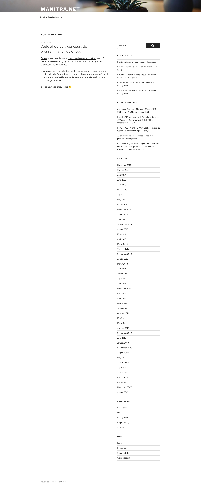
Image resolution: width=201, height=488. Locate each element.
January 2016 (123, 273)
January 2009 (123, 362)
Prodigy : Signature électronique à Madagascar (137, 62)
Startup (120, 427)
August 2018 (122, 259)
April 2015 (121, 283)
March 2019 (122, 244)
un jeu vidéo (62, 87)
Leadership (122, 408)
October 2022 (123, 190)
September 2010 (124, 333)
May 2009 (121, 357)
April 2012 (121, 298)
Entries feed (122, 448)
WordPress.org (123, 458)
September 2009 (124, 348)
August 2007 (122, 392)
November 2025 (124, 165)
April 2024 (121, 175)
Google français (53, 80)
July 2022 (121, 194)
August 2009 (123, 353)
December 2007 (124, 382)
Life (118, 413)
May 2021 (121, 200)
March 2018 (122, 264)
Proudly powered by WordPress (53, 482)
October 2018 (123, 249)
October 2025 (123, 170)
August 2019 (122, 229)
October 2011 (123, 313)
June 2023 (121, 180)
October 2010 (123, 328)
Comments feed (124, 453)
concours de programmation (82, 58)
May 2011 (121, 318)
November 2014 (124, 288)
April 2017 (121, 269)
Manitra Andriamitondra (51, 17)
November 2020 (124, 209)
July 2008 (121, 367)
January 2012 (123, 308)
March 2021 (122, 204)
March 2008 (122, 377)
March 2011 (122, 323)
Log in (119, 443)
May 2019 (121, 234)
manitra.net (60, 9)
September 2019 (124, 224)
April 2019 (121, 239)
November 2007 (124, 387)
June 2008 (122, 372)
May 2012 (121, 293)
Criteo (44, 58)
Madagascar (122, 417)
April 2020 (121, 219)
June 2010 (121, 338)
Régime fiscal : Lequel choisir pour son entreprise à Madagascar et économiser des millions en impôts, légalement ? (138, 146)
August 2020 (122, 214)
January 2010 (123, 343)
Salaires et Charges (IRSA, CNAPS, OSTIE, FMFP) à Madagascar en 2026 (138, 120)
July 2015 (121, 278)
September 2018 (124, 254)
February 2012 (123, 303)
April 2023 (121, 185)
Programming (123, 422)
